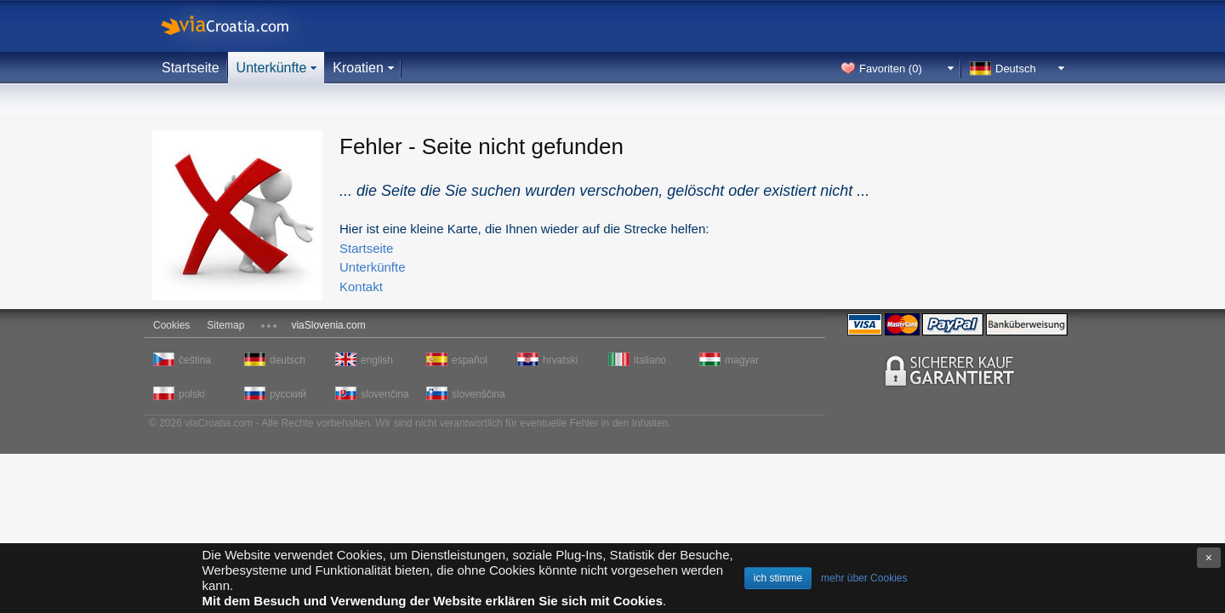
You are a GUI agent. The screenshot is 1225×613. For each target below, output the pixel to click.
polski (192, 394)
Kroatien (358, 67)
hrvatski (560, 360)
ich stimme (778, 578)
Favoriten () (890, 68)
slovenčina (385, 394)
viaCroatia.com (242, 26)
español (469, 360)
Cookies (171, 325)
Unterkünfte (271, 67)
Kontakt (361, 286)
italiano (650, 360)
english (377, 360)
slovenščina (477, 394)
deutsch (287, 360)
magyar (742, 360)
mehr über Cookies (864, 578)
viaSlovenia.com (328, 325)
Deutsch (1015, 68)
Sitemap (225, 325)
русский (288, 394)
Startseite (190, 67)
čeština (195, 360)
